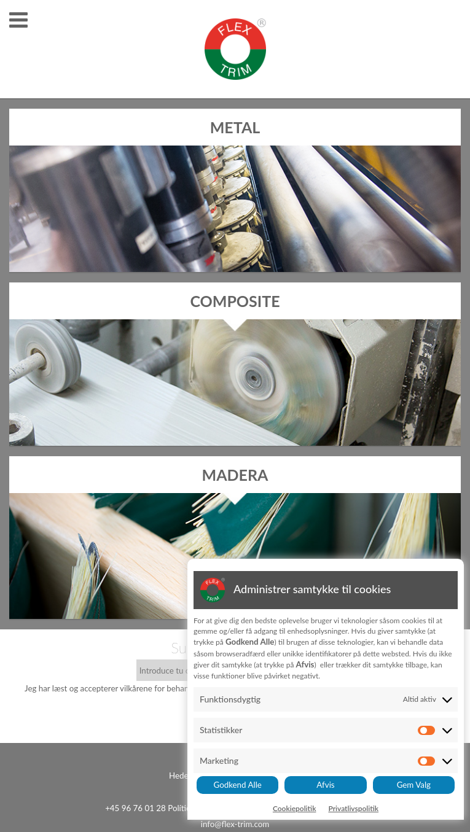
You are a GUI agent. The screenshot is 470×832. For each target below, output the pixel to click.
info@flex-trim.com (235, 824)
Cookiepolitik (294, 808)
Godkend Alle (238, 785)
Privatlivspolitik (353, 808)
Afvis (325, 785)
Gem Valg (414, 785)
